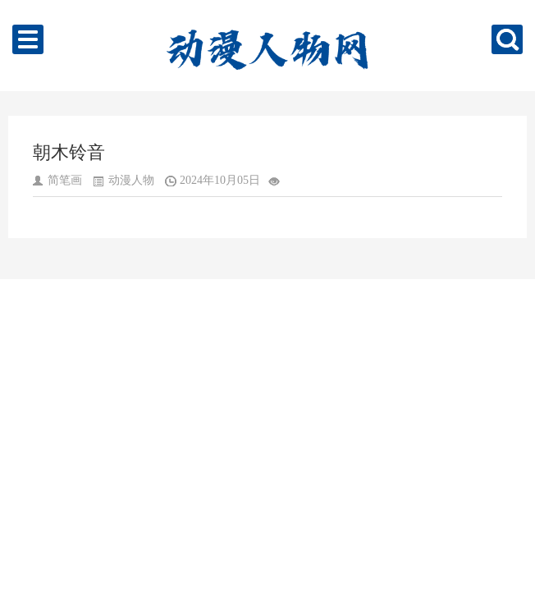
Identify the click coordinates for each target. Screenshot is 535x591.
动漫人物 (131, 180)
